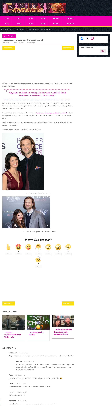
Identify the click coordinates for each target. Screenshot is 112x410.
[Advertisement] (38, 66)
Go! (102, 51)
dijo (58, 93)
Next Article (67, 48)
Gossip (19, 18)
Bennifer (56, 18)
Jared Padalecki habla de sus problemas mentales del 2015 (63, 332)
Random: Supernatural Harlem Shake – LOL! (12, 334)
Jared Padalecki (9, 36)
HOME (7, 18)
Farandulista (6, 42)
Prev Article (8, 48)
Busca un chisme (86, 48)
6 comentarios (31, 42)
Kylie (31, 18)
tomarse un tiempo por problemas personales (52, 113)
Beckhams (70, 18)
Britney (42, 18)
